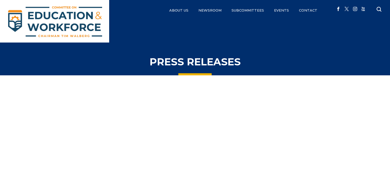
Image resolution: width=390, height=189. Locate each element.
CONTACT (308, 10)
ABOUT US (178, 10)
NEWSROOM (210, 10)
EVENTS (281, 10)
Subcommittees (247, 10)
